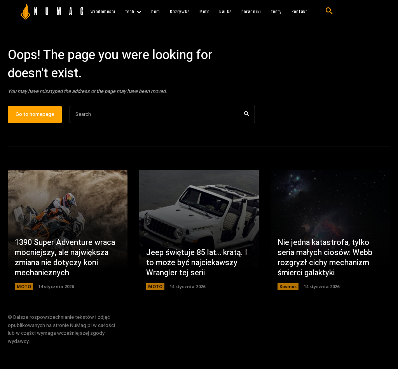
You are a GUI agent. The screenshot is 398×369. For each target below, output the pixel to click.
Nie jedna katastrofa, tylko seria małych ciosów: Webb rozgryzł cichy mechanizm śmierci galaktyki (325, 257)
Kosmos (288, 286)
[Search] (246, 114)
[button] (329, 11)
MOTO (24, 286)
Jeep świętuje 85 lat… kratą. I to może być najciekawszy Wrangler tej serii (196, 262)
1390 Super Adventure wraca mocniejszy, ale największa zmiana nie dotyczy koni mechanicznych (65, 257)
